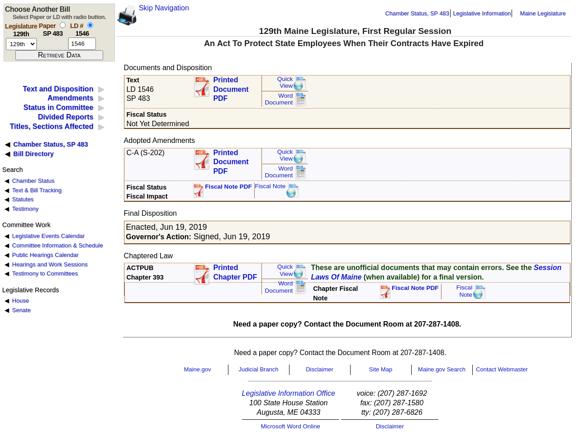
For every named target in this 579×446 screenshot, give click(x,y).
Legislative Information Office (288, 393)
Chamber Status (33, 180)
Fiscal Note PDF (228, 186)
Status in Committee (59, 107)
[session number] (21, 44)
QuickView (285, 83)
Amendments (70, 98)
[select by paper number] (63, 25)
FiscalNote (464, 291)
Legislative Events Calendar (48, 235)
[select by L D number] (90, 25)
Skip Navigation (164, 8)
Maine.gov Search (441, 369)
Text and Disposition (58, 89)
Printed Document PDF (230, 86)
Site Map (380, 369)
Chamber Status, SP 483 (417, 13)
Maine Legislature (542, 13)
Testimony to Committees (45, 273)
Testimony (25, 208)
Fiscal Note (270, 186)
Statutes (23, 199)
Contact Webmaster (502, 369)
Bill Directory (33, 153)
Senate (21, 310)
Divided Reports (66, 117)
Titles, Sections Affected (51, 126)
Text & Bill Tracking (37, 190)
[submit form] (59, 55)
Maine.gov (197, 369)
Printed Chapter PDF (235, 272)
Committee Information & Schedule (57, 245)
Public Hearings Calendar (45, 254)
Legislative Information (482, 13)
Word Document (279, 99)
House (20, 300)
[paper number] (52, 44)
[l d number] (82, 44)
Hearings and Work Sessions (50, 264)
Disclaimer (319, 369)
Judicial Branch (258, 369)
